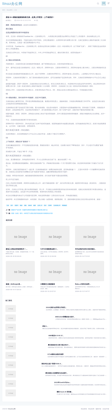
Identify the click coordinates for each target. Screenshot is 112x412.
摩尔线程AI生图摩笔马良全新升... (56, 373)
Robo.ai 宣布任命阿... (83, 284)
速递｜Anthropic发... (13, 284)
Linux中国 (106, 409)
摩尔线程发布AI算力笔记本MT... (59, 345)
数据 (21, 205)
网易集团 (64, 205)
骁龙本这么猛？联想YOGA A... (52, 364)
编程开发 (98, 409)
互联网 (50, 205)
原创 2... (45, 326)
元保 (7, 205)
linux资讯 (9, 10)
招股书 (16, 205)
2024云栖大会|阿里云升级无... (56, 307)
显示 (12, 205)
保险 (25, 205)
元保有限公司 (56, 205)
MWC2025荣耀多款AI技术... (65, 317)
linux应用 (91, 409)
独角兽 (30, 205)
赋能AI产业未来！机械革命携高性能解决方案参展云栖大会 (29, 210)
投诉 (45, 205)
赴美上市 (40, 205)
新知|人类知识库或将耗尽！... (16, 249)
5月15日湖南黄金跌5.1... (49, 249)
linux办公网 (12, 3)
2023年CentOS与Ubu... (62, 382)
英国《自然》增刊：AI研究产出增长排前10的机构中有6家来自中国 (32, 213)
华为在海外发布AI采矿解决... (85, 249)
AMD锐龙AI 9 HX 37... (56, 335)
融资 (34, 205)
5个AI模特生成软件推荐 (55, 354)
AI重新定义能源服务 (47, 284)
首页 (3, 10)
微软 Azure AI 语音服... (65, 392)
